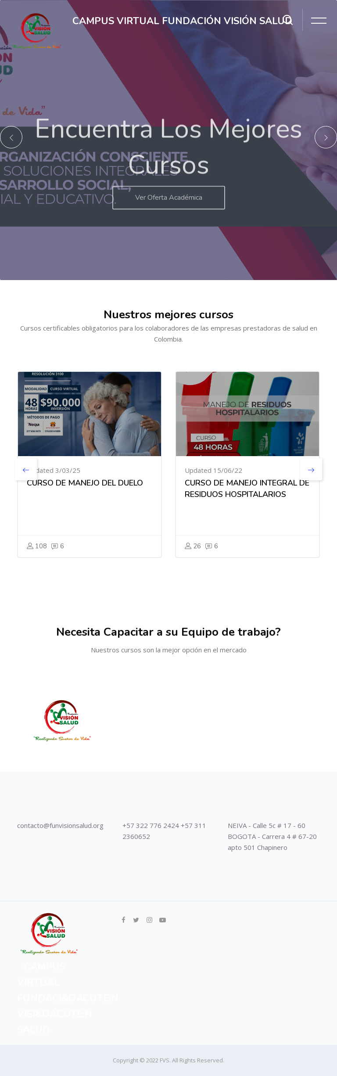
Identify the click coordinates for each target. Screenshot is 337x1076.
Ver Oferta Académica (168, 206)
